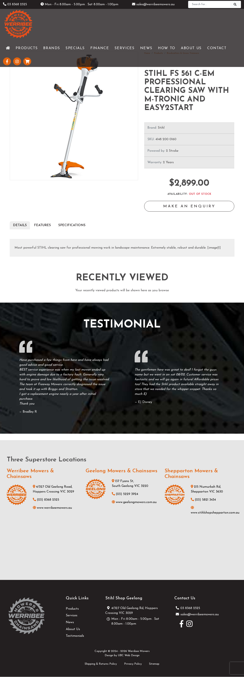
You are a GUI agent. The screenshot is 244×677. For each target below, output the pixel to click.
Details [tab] (20, 225)
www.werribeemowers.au (52, 508)
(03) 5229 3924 (125, 494)
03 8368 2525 (15, 4)
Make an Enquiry (189, 207)
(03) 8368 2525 (46, 500)
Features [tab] (42, 225)
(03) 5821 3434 (203, 500)
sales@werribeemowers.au (153, 4)
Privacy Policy (133, 664)
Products (72, 609)
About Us (73, 629)
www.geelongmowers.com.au (134, 502)
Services (71, 616)
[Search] (209, 4)
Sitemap (154, 664)
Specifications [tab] (71, 225)
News (70, 622)
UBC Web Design (129, 655)
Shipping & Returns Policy (101, 664)
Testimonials (75, 636)
